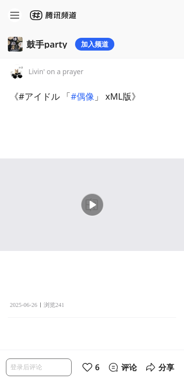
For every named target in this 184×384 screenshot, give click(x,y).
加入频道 (94, 44)
